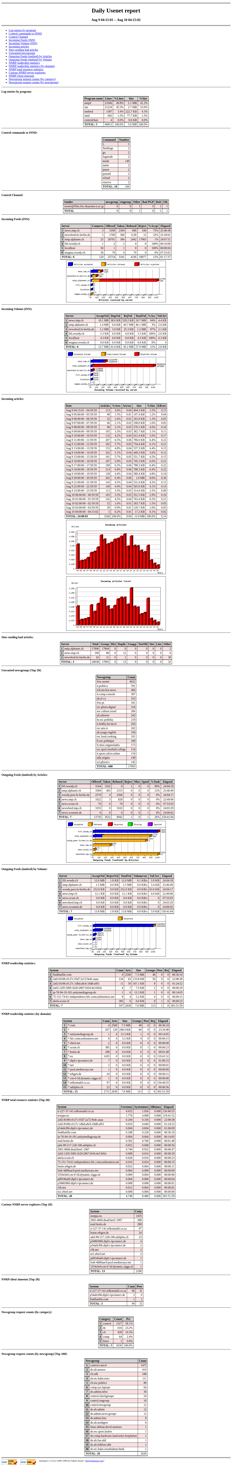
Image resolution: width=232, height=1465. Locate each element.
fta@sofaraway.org (94, 1460)
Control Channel (18, 36)
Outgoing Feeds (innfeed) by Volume (30, 59)
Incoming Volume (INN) (23, 43)
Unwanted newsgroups (22, 53)
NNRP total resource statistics (26, 69)
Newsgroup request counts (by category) (32, 79)
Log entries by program (22, 30)
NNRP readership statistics (24, 62)
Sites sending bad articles (23, 49)
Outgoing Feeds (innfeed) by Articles (30, 56)
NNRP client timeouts (21, 75)
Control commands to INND (25, 33)
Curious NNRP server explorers (27, 72)
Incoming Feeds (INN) (22, 40)
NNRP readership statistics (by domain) (32, 66)
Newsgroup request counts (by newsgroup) (34, 82)
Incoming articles (19, 46)
